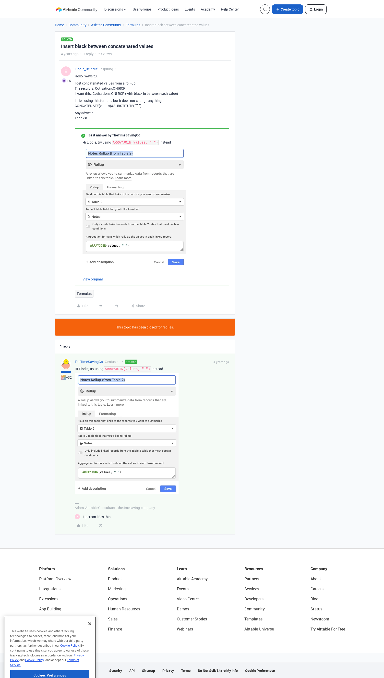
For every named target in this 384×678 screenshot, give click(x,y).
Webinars (185, 629)
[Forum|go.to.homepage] (76, 9)
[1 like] (92, 516)
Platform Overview (55, 578)
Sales (113, 619)
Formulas (133, 25)
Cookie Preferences (260, 670)
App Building (50, 609)
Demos (183, 609)
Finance (115, 629)
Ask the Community (106, 25)
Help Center (230, 9)
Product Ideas (168, 9)
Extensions (48, 599)
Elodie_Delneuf (86, 69)
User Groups (142, 9)
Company (319, 568)
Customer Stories (192, 619)
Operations (117, 599)
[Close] (89, 635)
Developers (254, 599)
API (132, 670)
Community (77, 25)
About (316, 578)
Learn (182, 568)
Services (251, 589)
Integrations (49, 589)
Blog (314, 599)
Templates (253, 619)
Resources (253, 568)
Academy (208, 9)
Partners (251, 578)
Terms (186, 670)
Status (316, 609)
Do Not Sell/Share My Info (218, 670)
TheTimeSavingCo (89, 361)
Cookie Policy (69, 656)
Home (59, 25)
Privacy (168, 670)
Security (115, 670)
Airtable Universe (259, 629)
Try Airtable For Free (328, 629)
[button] (287, 9)
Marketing (117, 589)
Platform (47, 568)
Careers (317, 589)
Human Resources (124, 609)
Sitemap (148, 670)
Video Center (188, 599)
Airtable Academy (192, 578)
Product (115, 578)
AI (41, 619)
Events (190, 9)
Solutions (116, 568)
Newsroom (320, 619)
